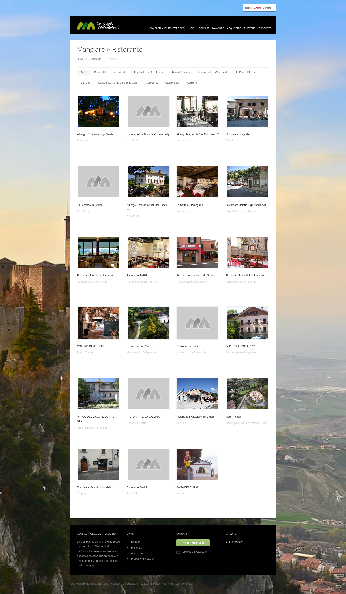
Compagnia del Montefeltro (167, 28)
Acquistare (234, 28)
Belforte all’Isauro (246, 72)
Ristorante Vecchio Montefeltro (95, 487)
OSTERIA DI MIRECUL (91, 346)
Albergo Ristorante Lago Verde (95, 134)
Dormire (204, 28)
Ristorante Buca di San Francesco (246, 275)
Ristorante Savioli (137, 487)
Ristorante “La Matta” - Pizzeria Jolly (148, 134)
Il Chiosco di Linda (187, 346)
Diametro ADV (234, 541)
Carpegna (152, 82)
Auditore (192, 82)
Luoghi (192, 28)
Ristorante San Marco (139, 346)
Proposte (265, 28)
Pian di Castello (181, 72)
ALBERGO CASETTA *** (240, 346)
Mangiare (218, 28)
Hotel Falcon (233, 416)
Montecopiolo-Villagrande (213, 72)
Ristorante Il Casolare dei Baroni (195, 416)
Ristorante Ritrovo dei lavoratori (95, 275)
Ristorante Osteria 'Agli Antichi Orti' (246, 205)
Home (248, 7)
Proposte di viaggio (142, 558)
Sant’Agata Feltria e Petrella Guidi (118, 82)
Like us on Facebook (191, 551)
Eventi (257, 7)
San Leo (85, 82)
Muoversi (250, 28)
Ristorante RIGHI (137, 275)
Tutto (83, 72)
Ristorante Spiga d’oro (239, 134)
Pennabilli (100, 72)
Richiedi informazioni (193, 542)
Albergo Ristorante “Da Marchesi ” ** (197, 134)
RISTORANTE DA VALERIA (143, 416)
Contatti (267, 7)
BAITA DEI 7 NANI (187, 487)
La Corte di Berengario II (190, 205)
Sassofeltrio (172, 82)
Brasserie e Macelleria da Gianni (195, 275)
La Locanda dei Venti (89, 205)
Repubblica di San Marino (149, 72)
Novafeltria (120, 72)
